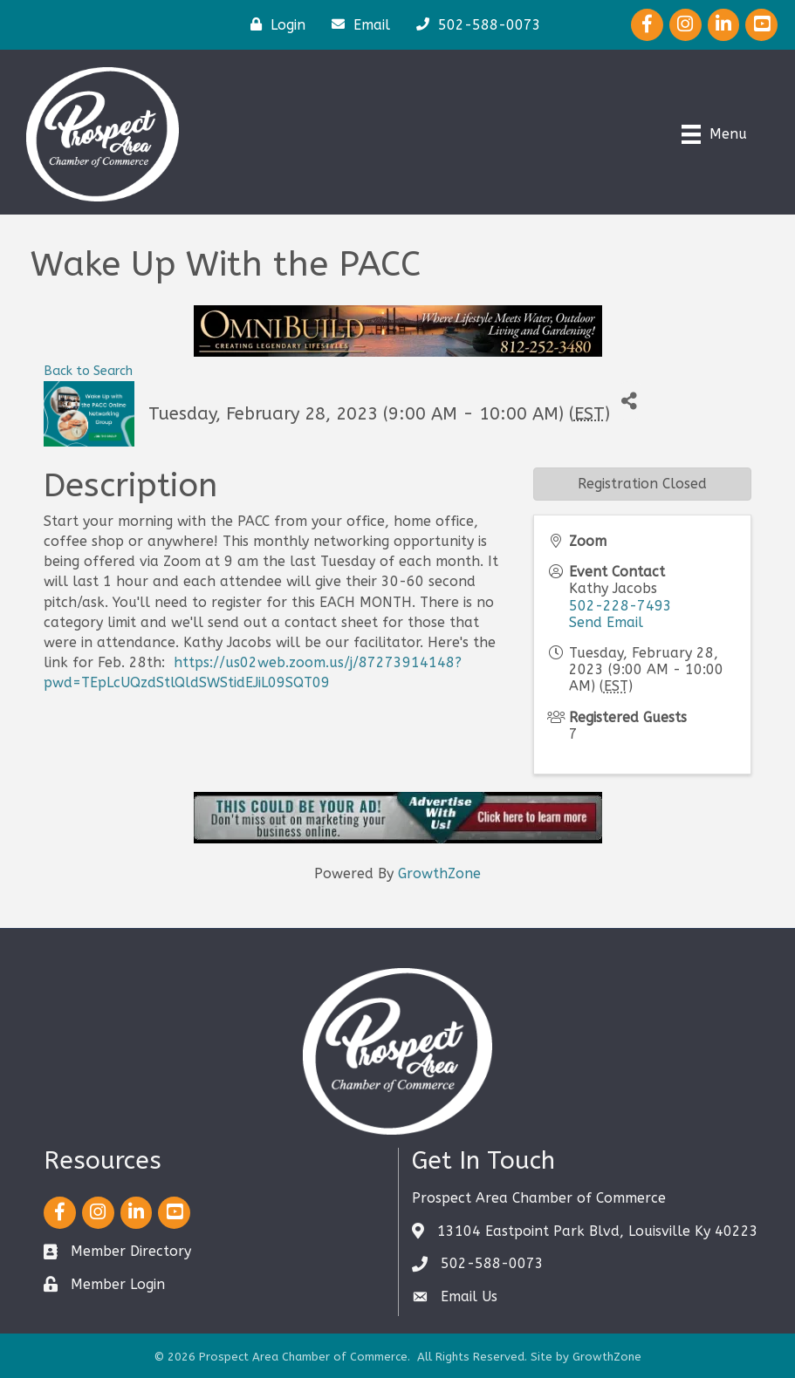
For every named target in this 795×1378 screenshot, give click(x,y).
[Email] (356, 24)
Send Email (606, 622)
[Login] (273, 24)
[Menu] (714, 134)
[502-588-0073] (474, 24)
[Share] (629, 400)
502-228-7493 (620, 605)
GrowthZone (439, 873)
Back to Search (88, 371)
